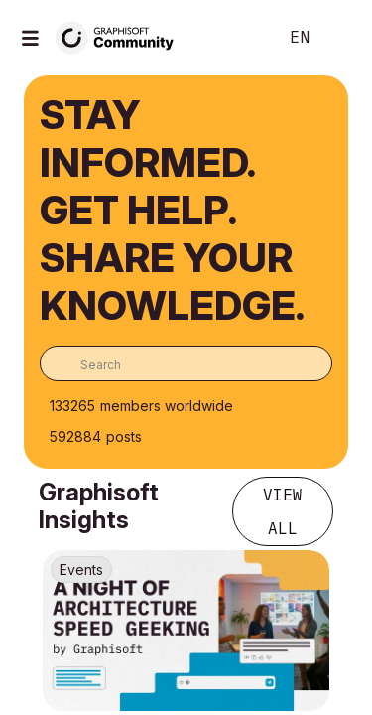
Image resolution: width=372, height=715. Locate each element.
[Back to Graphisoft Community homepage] (121, 36)
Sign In (340, 38)
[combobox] (186, 363)
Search (232, 38)
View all (283, 511)
